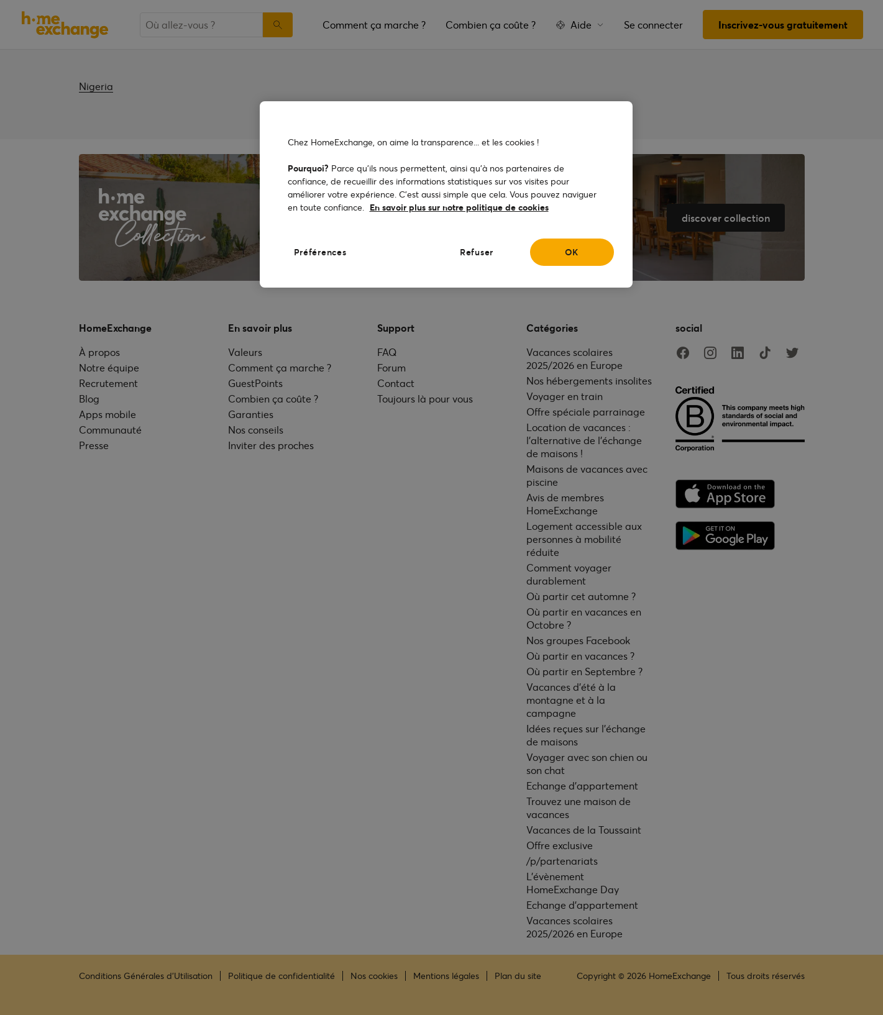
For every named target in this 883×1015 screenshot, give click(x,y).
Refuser (476, 252)
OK (572, 252)
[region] (446, 194)
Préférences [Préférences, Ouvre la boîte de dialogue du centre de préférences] (320, 252)
